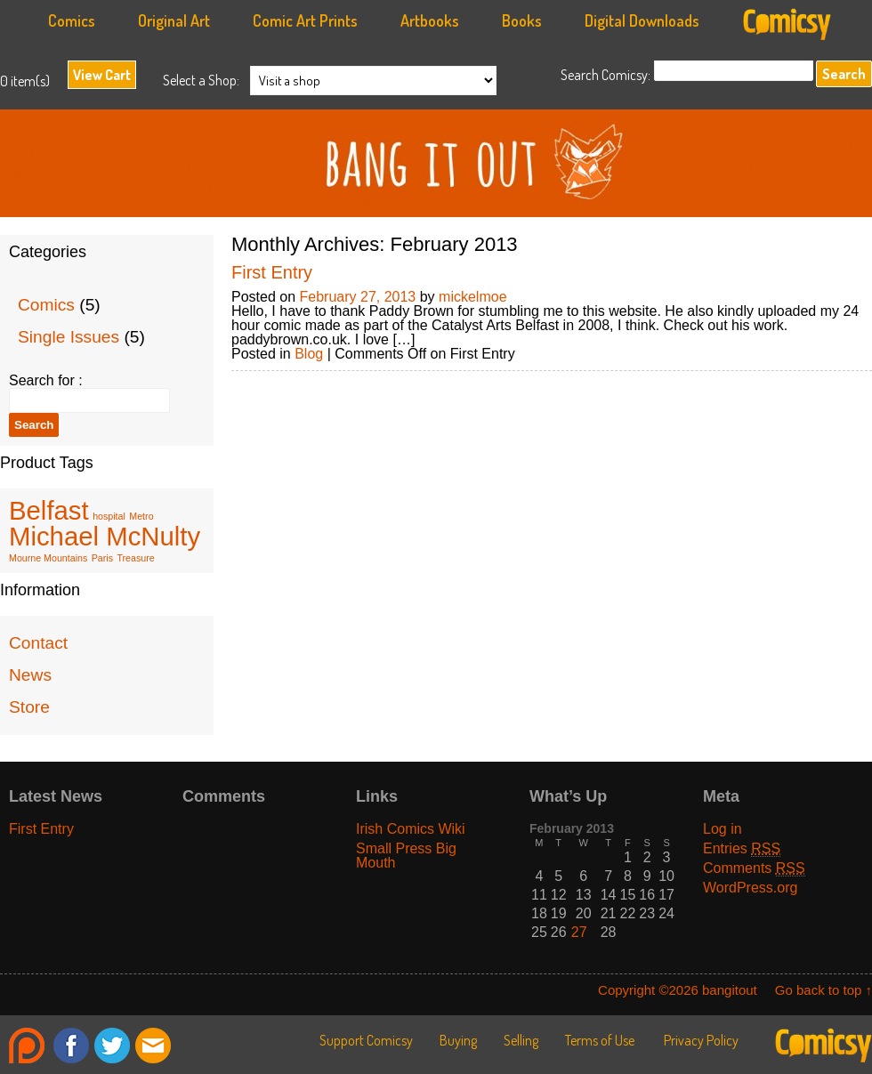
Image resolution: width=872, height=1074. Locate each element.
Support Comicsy (366, 1040)
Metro (141, 516)
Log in (722, 828)
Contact (38, 643)
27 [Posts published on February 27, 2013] (579, 932)
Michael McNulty (104, 536)
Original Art (174, 20)
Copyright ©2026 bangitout (677, 989)
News (30, 675)
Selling (521, 1040)
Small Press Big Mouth (406, 855)
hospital (109, 516)
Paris (102, 558)
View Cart (102, 75)
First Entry (271, 272)
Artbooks (429, 20)
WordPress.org (750, 887)
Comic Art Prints (305, 20)
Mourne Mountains (48, 558)
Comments (754, 868)
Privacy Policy (701, 1040)
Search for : (46, 380)
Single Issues (68, 336)
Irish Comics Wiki (410, 828)
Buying (458, 1040)
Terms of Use (599, 1040)
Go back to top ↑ (823, 989)
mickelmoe (472, 296)
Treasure (135, 558)
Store (29, 707)
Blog (309, 353)
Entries (741, 848)
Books (522, 20)
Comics (71, 20)
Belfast (49, 510)
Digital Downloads (642, 20)
